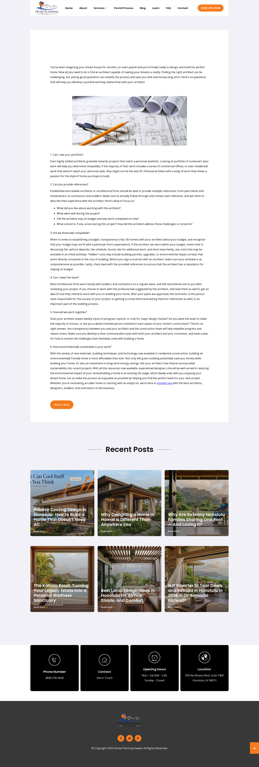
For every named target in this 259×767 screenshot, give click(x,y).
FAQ (168, 8)
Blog (143, 8)
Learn (155, 8)
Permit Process (123, 8)
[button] (100, 8)
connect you (165, 383)
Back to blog (62, 404)
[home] (47, 8)
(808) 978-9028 (210, 8)
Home (69, 8)
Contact (183, 8)
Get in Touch (104, 678)
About (83, 8)
